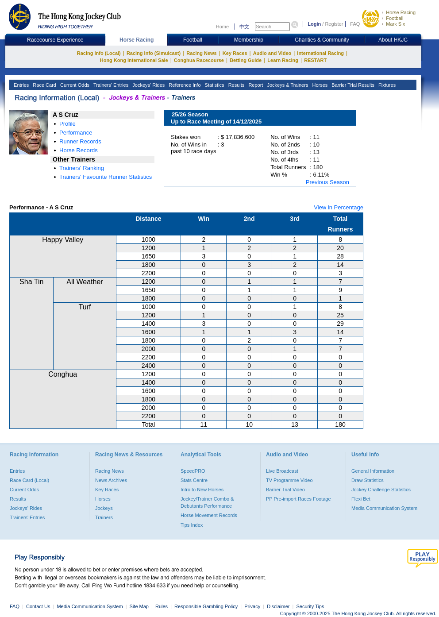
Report (255, 85)
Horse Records (78, 150)
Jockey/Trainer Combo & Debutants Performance (207, 502)
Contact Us (38, 606)
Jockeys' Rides (148, 85)
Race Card (43, 85)
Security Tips (310, 606)
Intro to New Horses (202, 489)
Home (222, 26)
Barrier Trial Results (352, 85)
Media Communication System (384, 508)
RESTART (315, 60)
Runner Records (80, 141)
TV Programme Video (289, 480)
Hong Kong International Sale (134, 60)
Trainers (104, 517)
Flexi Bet (360, 498)
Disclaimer (278, 606)
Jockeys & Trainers (287, 85)
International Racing (320, 53)
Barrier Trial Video (285, 489)
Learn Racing (282, 60)
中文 (244, 26)
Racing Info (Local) (99, 53)
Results (236, 85)
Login (314, 24)
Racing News (201, 53)
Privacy (252, 606)
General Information (372, 471)
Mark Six (395, 24)
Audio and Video (272, 53)
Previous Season (327, 182)
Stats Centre (194, 480)
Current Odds (74, 85)
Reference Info (183, 85)
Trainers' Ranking (81, 168)
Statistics (214, 85)
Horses (319, 85)
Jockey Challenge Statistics (381, 489)
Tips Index (192, 525)
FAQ (355, 24)
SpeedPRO (193, 471)
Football (394, 18)
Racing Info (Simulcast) (154, 53)
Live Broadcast (282, 471)
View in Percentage (338, 207)
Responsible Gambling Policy (206, 606)
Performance (75, 132)
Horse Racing (401, 12)
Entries (20, 85)
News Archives (111, 480)
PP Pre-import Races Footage (298, 498)
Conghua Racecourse (199, 60)
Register (334, 24)
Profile (67, 123)
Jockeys (104, 508)
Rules (162, 606)
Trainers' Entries (110, 85)
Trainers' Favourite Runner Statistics (105, 177)
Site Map (139, 606)
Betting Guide (246, 60)
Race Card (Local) (29, 480)
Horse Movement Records (209, 515)
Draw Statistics (367, 480)
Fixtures (386, 85)
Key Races (235, 53)
